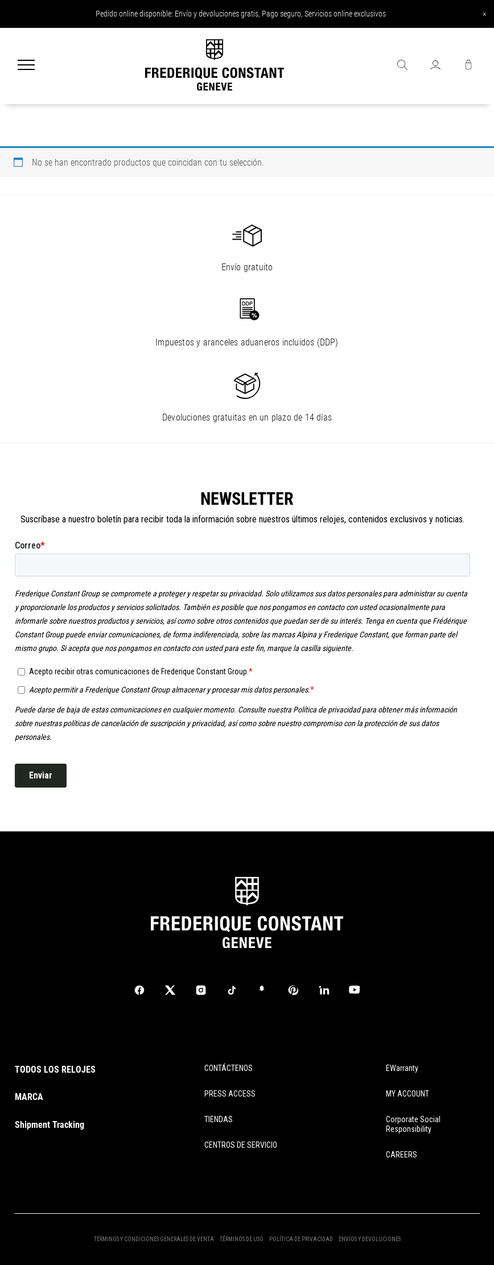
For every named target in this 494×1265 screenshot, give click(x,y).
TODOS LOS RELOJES (55, 1069)
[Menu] (26, 66)
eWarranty (402, 1068)
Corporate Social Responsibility (413, 1124)
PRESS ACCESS (230, 1093)
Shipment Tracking (49, 1124)
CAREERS (401, 1154)
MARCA (29, 1096)
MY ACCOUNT (407, 1093)
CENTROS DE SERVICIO (240, 1144)
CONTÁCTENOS (228, 1068)
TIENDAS (218, 1119)
